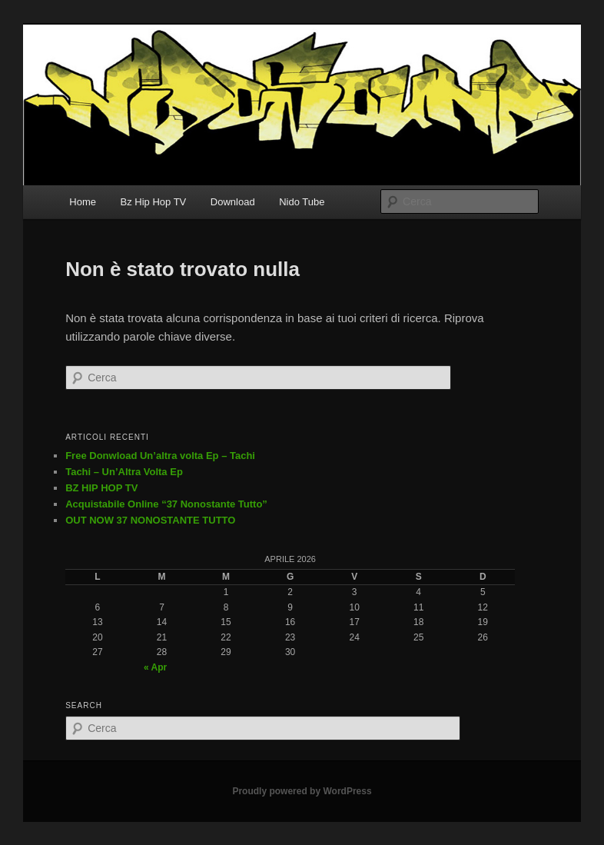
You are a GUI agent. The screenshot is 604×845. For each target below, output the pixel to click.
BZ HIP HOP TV (101, 488)
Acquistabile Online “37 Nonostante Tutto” (166, 504)
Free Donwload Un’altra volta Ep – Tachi (160, 455)
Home (82, 202)
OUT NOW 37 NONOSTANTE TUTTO (150, 520)
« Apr (155, 667)
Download (233, 202)
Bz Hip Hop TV (154, 202)
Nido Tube (301, 202)
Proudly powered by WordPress (301, 791)
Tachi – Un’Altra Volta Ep (124, 471)
